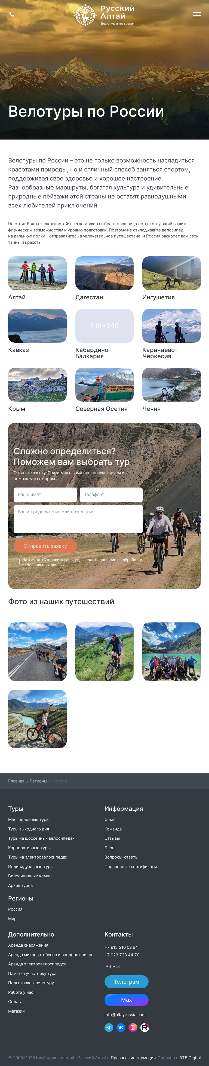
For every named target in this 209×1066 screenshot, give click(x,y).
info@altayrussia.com (125, 1014)
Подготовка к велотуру (31, 982)
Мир (12, 918)
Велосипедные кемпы (30, 875)
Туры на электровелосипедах (37, 857)
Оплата (15, 1001)
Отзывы (112, 838)
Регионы (20, 898)
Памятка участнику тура (32, 973)
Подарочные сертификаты (130, 866)
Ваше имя (29, 494)
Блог (109, 847)
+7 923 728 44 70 (121, 954)
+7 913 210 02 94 (121, 947)
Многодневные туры (28, 819)
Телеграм (126, 981)
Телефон (94, 494)
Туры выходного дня (28, 829)
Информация (123, 808)
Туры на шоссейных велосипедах (41, 838)
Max (126, 1000)
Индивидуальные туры (30, 866)
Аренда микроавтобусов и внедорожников (50, 954)
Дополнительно (31, 934)
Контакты (118, 934)
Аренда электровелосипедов (37, 963)
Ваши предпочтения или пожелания (56, 511)
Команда (113, 829)
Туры (15, 808)
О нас (109, 819)
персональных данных (43, 565)
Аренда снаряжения (28, 945)
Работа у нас (20, 992)
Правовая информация (133, 1057)
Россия (15, 909)
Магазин (16, 1011)
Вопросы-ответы (121, 857)
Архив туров (20, 885)
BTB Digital (190, 1057)
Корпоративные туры (29, 847)
